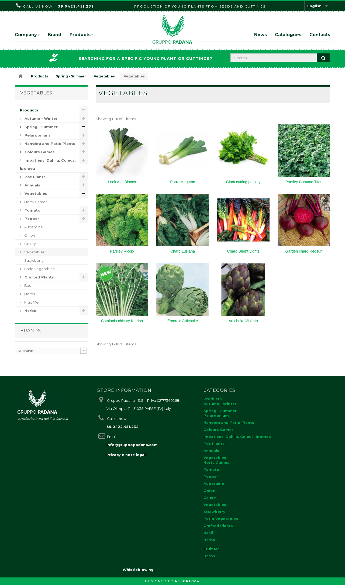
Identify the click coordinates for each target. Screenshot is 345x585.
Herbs (29, 294)
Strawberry (33, 260)
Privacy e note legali (126, 455)
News (260, 34)
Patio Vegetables (38, 269)
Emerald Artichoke (182, 321)
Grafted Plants (38, 277)
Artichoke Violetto (243, 321)
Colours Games (39, 152)
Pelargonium (36, 135)
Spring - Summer (40, 127)
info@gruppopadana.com (132, 445)
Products (81, 34)
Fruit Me (31, 302)
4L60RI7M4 (187, 581)
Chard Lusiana (182, 251)
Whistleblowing (138, 569)
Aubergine (33, 227)
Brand (54, 34)
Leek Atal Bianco (122, 182)
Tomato (31, 210)
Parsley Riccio (122, 251)
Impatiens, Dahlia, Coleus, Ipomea (48, 164)
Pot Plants (34, 177)
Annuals (31, 185)
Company (27, 34)
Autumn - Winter (40, 118)
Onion (29, 235)
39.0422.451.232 (76, 6)
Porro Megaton (182, 182)
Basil (27, 285)
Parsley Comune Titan (304, 182)
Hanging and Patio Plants (49, 143)
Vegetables (35, 193)
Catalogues (288, 34)
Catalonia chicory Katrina (122, 321)
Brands (30, 330)
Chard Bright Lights (243, 251)
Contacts (319, 34)
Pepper (31, 218)
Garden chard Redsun (304, 251)
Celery (29, 244)
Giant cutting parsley (243, 182)
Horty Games (35, 202)
